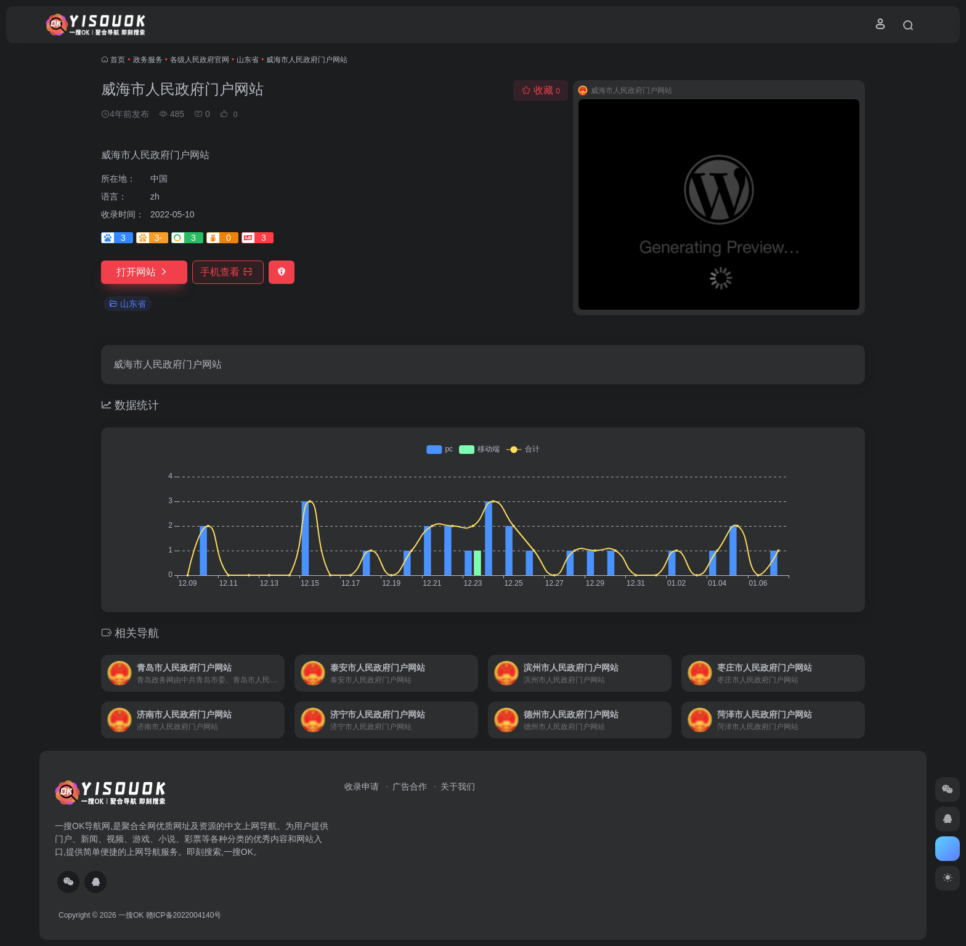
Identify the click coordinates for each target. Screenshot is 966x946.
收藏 (540, 90)
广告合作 (409, 786)
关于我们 (457, 786)
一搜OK (131, 915)
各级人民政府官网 (199, 59)
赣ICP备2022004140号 (184, 915)
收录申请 (361, 786)
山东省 (248, 59)
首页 (117, 59)
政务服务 (148, 59)
